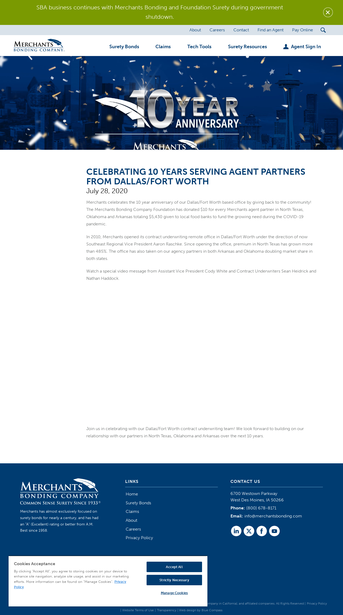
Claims (132, 511)
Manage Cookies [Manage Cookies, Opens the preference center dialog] (174, 593)
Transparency (166, 610)
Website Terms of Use (138, 610)
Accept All (174, 567)
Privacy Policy (139, 537)
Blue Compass (212, 610)
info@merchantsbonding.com (273, 516)
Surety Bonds (138, 502)
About (131, 520)
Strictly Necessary (174, 580)
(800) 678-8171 (261, 507)
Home (132, 494)
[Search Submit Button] (323, 30)
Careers (133, 529)
